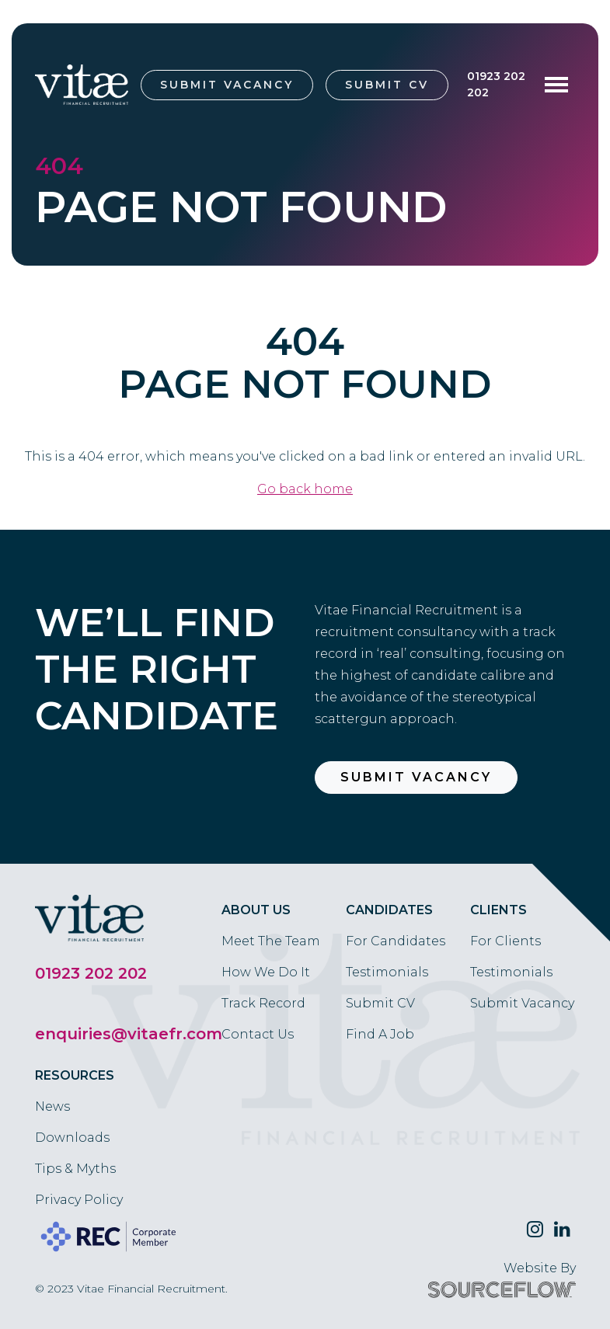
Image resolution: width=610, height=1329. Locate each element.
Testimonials (387, 972)
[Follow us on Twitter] (535, 1230)
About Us (256, 910)
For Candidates (395, 941)
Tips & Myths (75, 1168)
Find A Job (380, 1034)
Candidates (389, 910)
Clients (498, 910)
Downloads (72, 1137)
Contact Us (257, 1034)
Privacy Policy (79, 1199)
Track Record (263, 1003)
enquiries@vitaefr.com (128, 1034)
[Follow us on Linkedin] (562, 1230)
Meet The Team (270, 941)
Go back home (305, 489)
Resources (74, 1075)
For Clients (505, 941)
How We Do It (265, 972)
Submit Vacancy (227, 85)
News (52, 1106)
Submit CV (387, 85)
